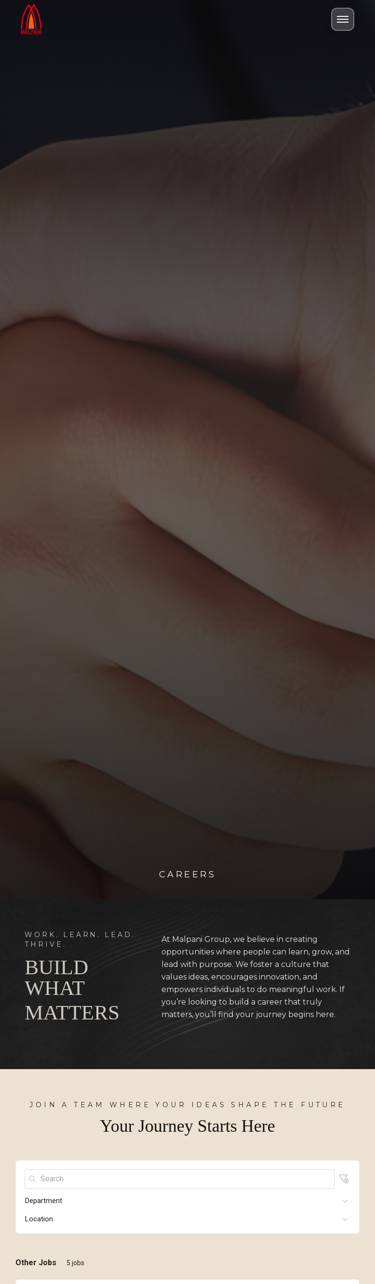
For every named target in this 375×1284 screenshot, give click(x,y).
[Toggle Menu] (342, 19)
